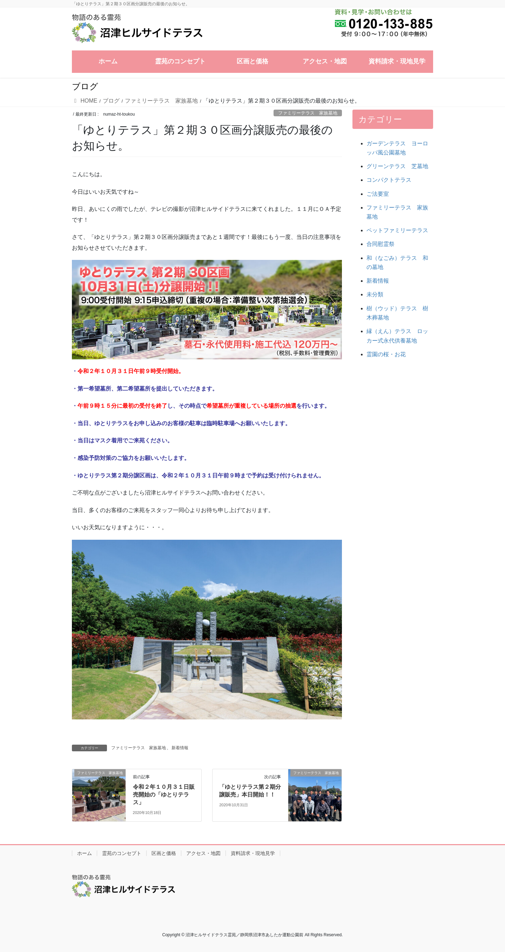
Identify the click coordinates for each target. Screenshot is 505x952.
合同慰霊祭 (380, 244)
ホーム (84, 853)
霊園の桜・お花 (386, 354)
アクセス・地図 (203, 853)
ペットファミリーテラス (397, 230)
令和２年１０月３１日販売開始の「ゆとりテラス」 (164, 795)
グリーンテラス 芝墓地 (397, 166)
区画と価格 (164, 853)
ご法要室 (377, 194)
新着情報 (179, 747)
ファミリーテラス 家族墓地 (307, 113)
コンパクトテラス (388, 180)
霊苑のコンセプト (121, 853)
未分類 (374, 294)
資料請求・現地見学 (253, 853)
